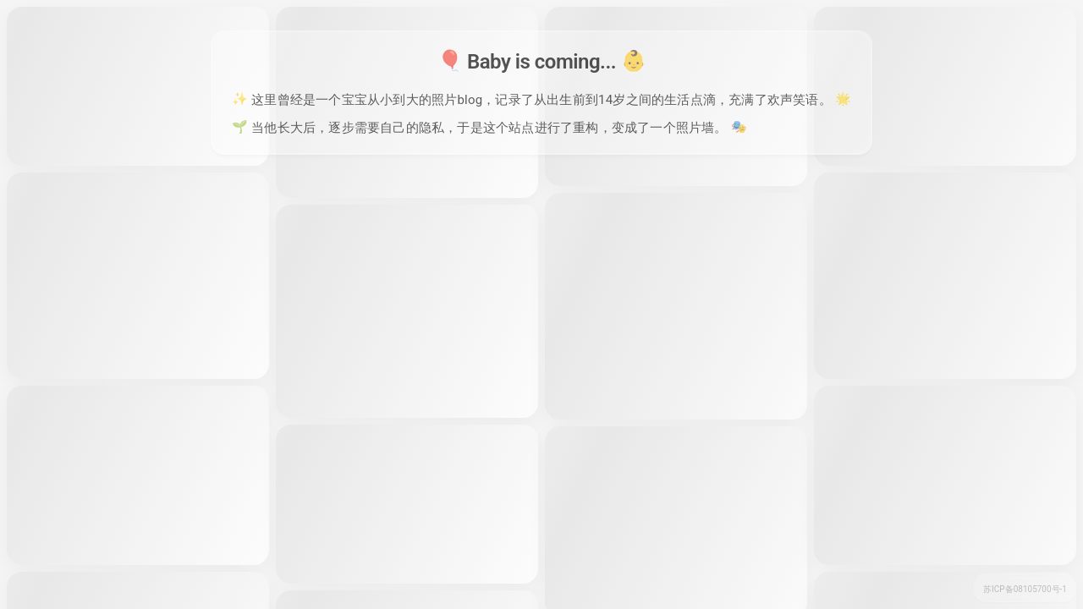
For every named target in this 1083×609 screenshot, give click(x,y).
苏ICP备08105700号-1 (1025, 589)
